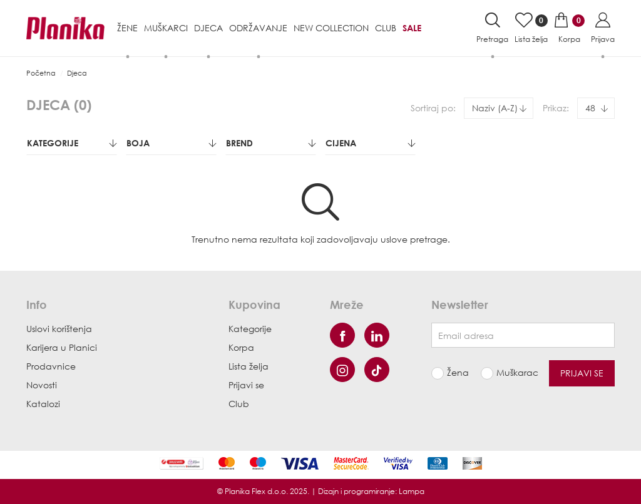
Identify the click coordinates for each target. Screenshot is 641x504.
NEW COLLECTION (331, 28)
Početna (41, 73)
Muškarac (513, 372)
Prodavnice (51, 366)
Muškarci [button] (166, 28)
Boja (171, 143)
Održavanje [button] (258, 28)
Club (385, 28)
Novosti (41, 385)
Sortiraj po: (433, 108)
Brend (270, 143)
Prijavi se (246, 385)
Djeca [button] (208, 28)
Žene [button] (127, 28)
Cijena (370, 143)
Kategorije (71, 143)
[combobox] (498, 108)
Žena (458, 372)
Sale (412, 28)
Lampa (411, 491)
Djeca (77, 73)
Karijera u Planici (61, 347)
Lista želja (248, 366)
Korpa (241, 347)
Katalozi (43, 403)
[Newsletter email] (523, 335)
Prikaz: (556, 108)
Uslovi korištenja (59, 328)
